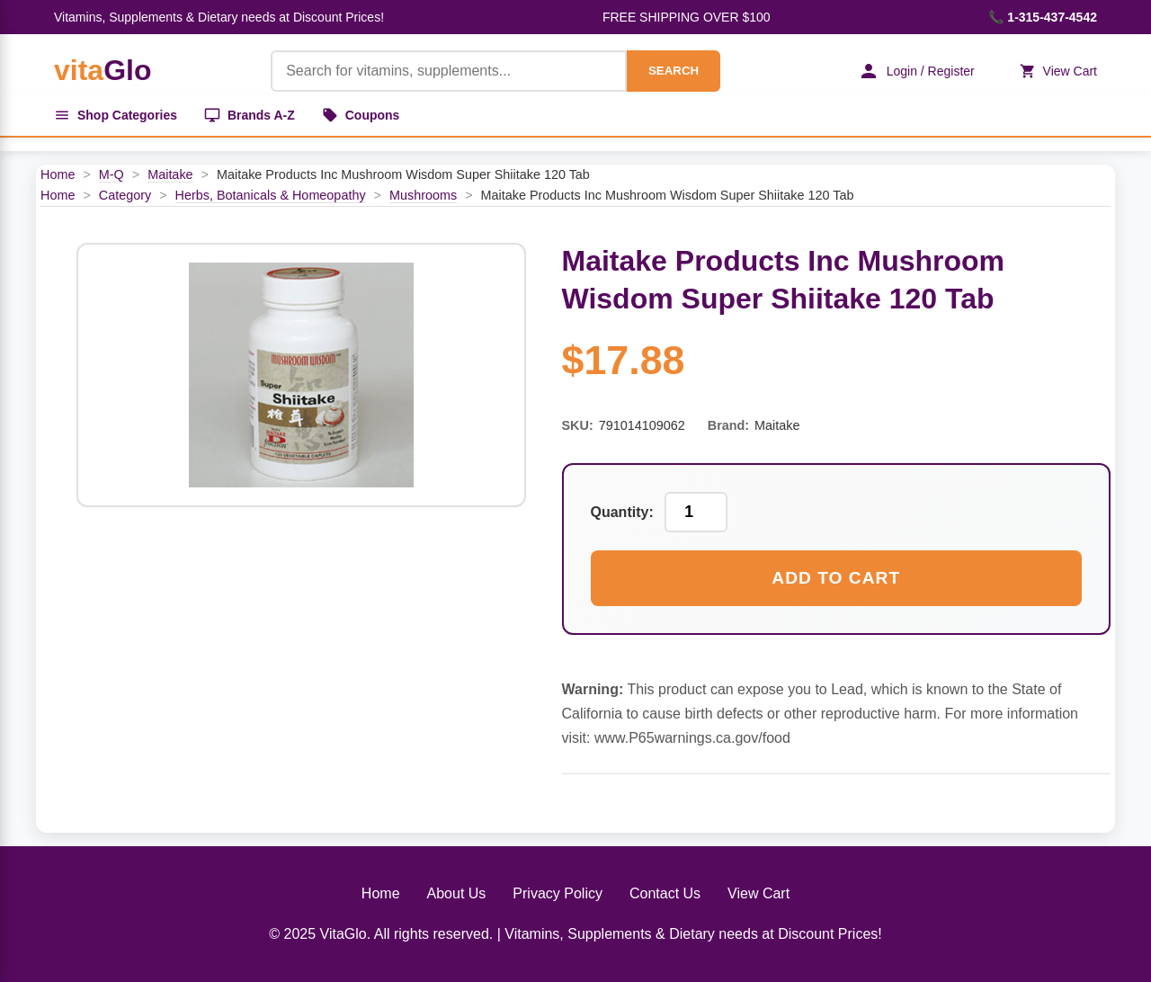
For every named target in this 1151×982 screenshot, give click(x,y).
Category (125, 195)
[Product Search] (449, 71)
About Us (456, 893)
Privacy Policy (557, 893)
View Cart (1058, 71)
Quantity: (622, 512)
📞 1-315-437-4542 (1042, 17)
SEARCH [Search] (673, 70)
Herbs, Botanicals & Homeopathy (270, 195)
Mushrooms (423, 195)
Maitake (169, 174)
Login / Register (916, 71)
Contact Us (664, 893)
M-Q (111, 174)
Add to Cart (836, 577)
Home (57, 174)
